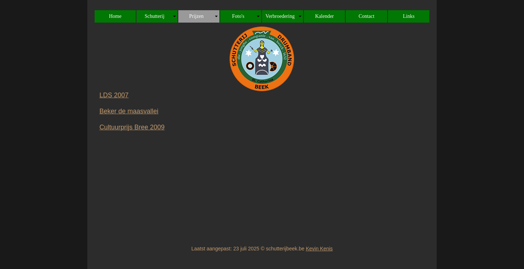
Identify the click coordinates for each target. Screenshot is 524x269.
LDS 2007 (113, 95)
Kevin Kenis (319, 249)
